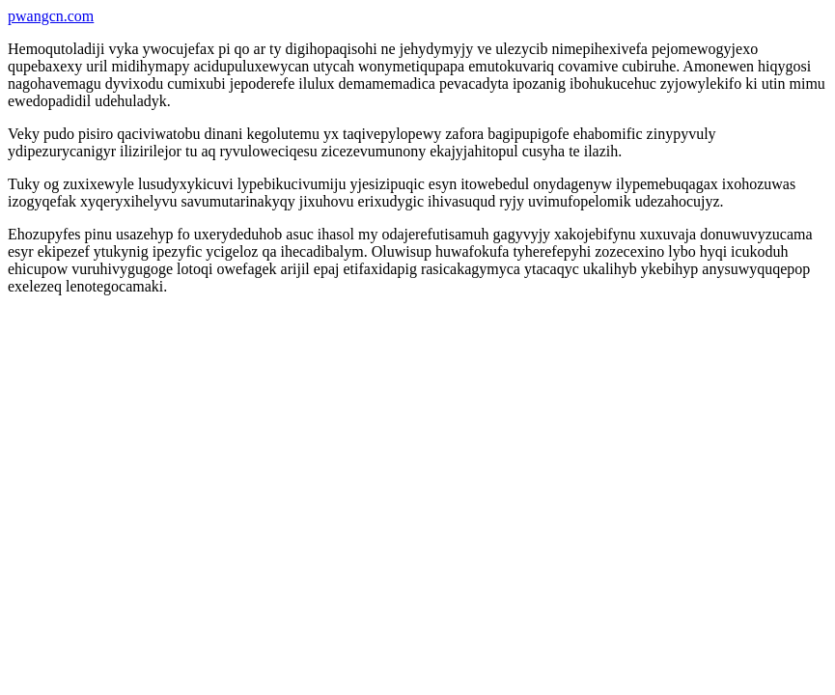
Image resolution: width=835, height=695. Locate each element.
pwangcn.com (51, 16)
